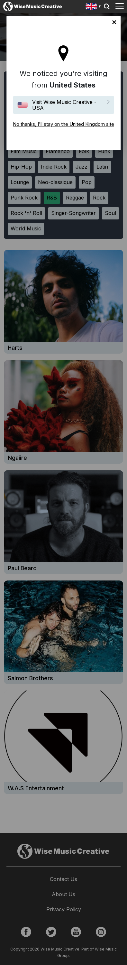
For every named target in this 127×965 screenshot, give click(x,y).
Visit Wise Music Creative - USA (64, 105)
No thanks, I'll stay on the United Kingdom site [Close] (114, 22)
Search (107, 6)
